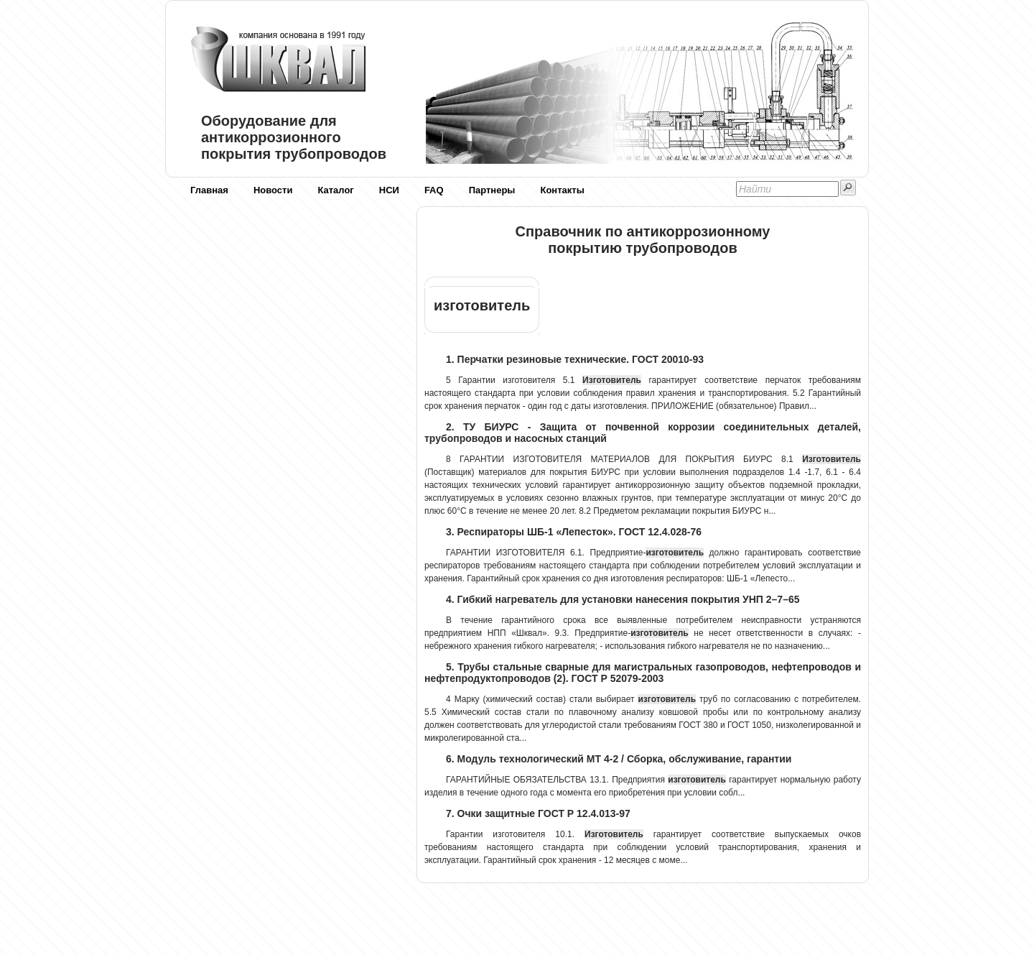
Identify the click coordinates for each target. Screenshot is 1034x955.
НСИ (389, 190)
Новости (273, 190)
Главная (209, 190)
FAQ (434, 190)
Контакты (562, 190)
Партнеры (492, 190)
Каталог (335, 190)
